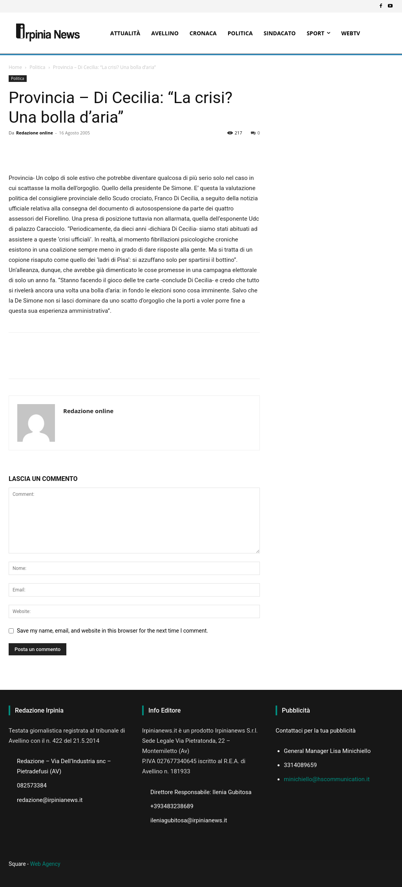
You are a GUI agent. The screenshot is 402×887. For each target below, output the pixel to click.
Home (15, 67)
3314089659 (300, 765)
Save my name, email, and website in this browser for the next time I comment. (112, 631)
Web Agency (45, 864)
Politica (37, 67)
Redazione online (34, 133)
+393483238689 (172, 806)
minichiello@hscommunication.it (327, 779)
